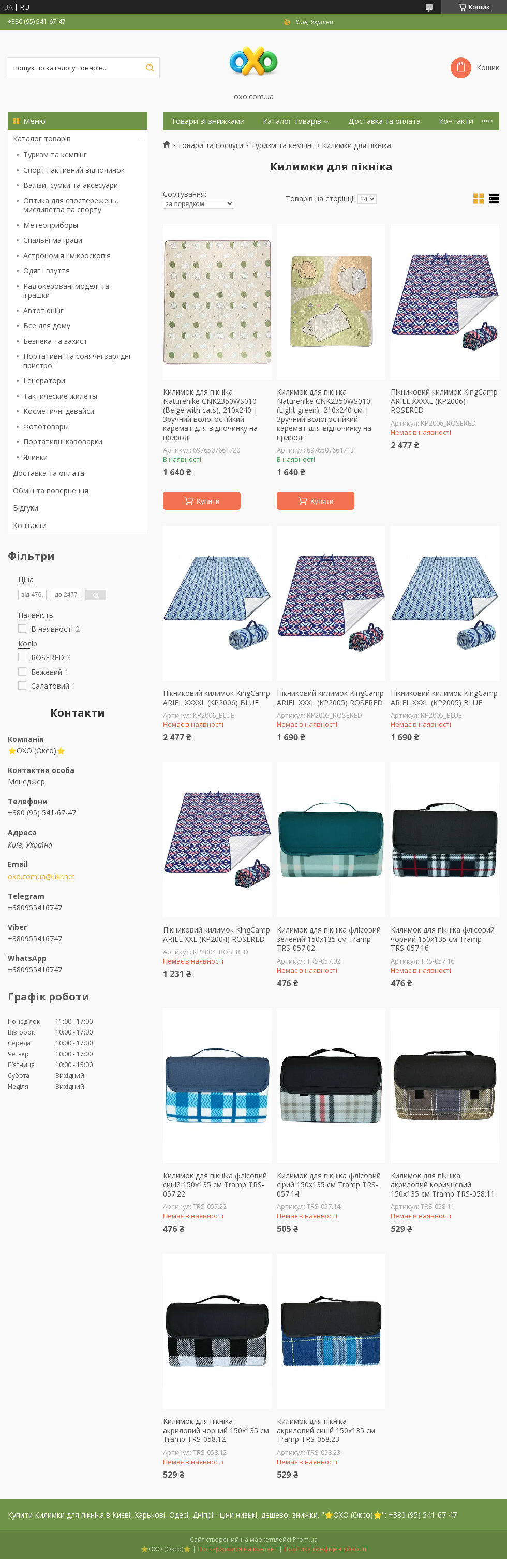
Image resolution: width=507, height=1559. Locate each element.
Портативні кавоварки (62, 441)
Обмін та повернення (50, 491)
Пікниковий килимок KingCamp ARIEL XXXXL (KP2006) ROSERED (444, 401)
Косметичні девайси (58, 411)
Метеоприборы (50, 225)
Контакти (30, 525)
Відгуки (25, 508)
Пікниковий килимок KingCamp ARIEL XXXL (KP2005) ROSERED (330, 698)
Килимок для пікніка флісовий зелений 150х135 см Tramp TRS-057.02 (329, 939)
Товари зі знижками (208, 121)
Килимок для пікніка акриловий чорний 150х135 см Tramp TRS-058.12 (216, 1430)
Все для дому (46, 325)
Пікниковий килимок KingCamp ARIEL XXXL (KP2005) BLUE (444, 698)
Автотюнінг (43, 310)
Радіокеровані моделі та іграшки (66, 290)
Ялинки (35, 457)
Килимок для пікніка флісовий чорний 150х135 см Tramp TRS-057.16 (443, 939)
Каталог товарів (42, 138)
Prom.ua (305, 1539)
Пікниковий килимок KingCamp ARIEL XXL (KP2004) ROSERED (216, 934)
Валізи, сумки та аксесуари (70, 185)
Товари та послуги (210, 145)
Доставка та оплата (48, 473)
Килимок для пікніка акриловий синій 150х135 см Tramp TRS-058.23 (326, 1430)
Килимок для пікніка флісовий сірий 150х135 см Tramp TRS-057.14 (329, 1185)
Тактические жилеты (60, 396)
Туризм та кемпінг (55, 154)
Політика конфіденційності (325, 1549)
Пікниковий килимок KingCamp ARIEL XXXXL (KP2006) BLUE (216, 698)
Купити (208, 501)
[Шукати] (149, 67)
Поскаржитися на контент (237, 1549)
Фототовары (46, 426)
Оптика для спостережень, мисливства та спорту (70, 205)
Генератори (44, 380)
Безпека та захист (55, 341)
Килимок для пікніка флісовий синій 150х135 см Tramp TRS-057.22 (215, 1185)
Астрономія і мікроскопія (67, 255)
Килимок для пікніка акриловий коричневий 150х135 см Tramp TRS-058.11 (443, 1185)
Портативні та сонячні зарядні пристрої (76, 360)
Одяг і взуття (46, 270)
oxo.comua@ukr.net (41, 876)
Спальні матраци (52, 240)
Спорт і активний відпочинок (74, 170)
